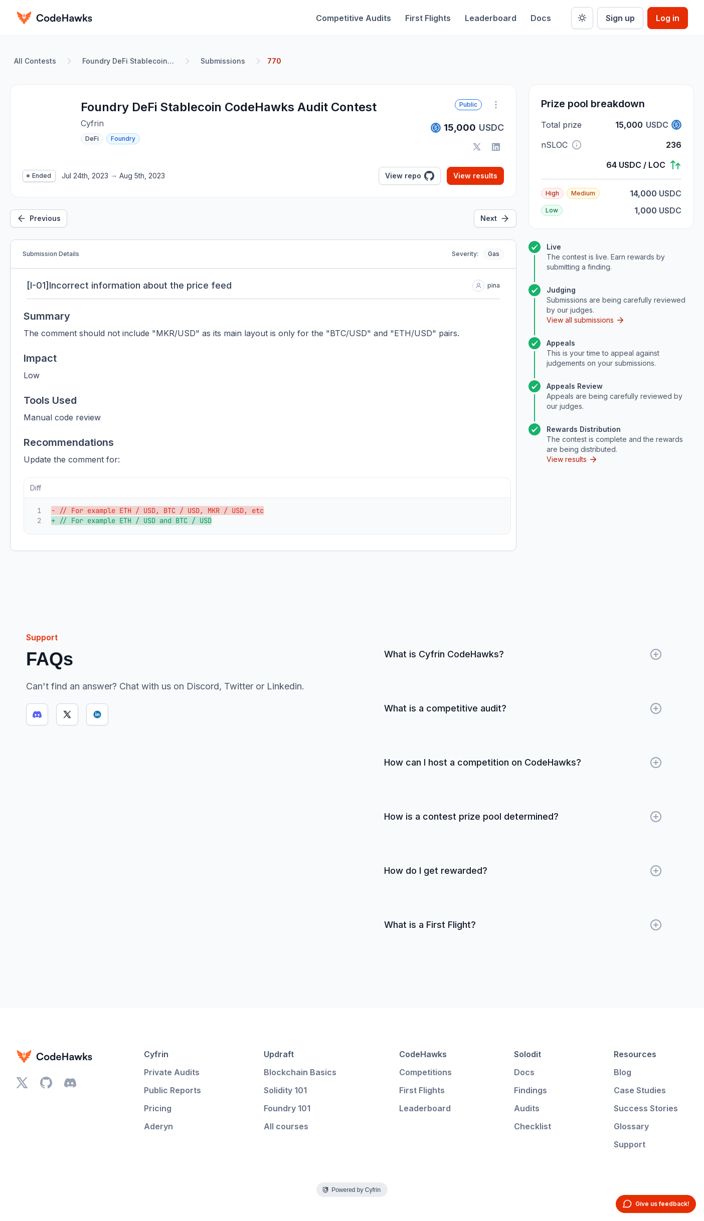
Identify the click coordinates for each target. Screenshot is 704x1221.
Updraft (279, 1054)
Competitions (425, 1072)
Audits (527, 1108)
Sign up (620, 18)
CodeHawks (423, 1054)
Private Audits (172, 1072)
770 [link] (274, 61)
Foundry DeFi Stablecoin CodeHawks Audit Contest (130, 61)
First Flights (428, 18)
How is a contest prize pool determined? (523, 817)
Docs (541, 18)
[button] (577, 145)
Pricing (157, 1108)
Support (629, 1144)
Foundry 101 (287, 1108)
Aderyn (158, 1126)
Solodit (527, 1054)
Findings (530, 1090)
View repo (409, 176)
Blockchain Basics (300, 1072)
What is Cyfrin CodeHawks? (523, 654)
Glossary (631, 1126)
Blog (622, 1072)
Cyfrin (156, 1054)
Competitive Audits (353, 18)
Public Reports (172, 1090)
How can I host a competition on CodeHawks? (523, 763)
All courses (286, 1126)
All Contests (35, 61)
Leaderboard (490, 18)
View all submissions (586, 320)
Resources (635, 1054)
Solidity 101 (285, 1090)
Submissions (223, 61)
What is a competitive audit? (523, 708)
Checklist (532, 1126)
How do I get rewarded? (523, 871)
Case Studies (640, 1090)
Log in (667, 18)
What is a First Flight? (523, 925)
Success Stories (646, 1108)
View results (475, 175)
